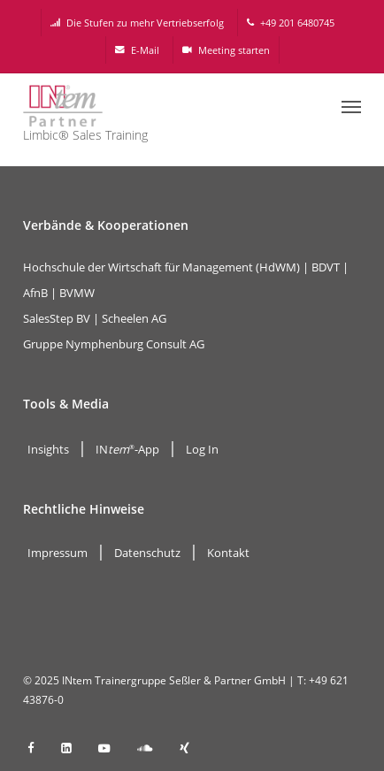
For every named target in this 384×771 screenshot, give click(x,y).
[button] (351, 106)
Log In (202, 449)
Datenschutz (147, 553)
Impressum (57, 553)
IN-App (127, 449)
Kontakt (228, 553)
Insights (48, 449)
